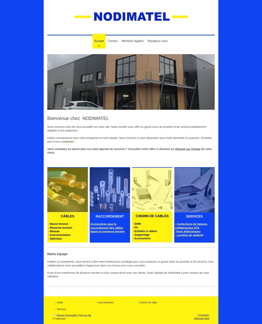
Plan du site (85, 315)
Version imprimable (65, 315)
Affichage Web (201, 318)
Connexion (203, 315)
